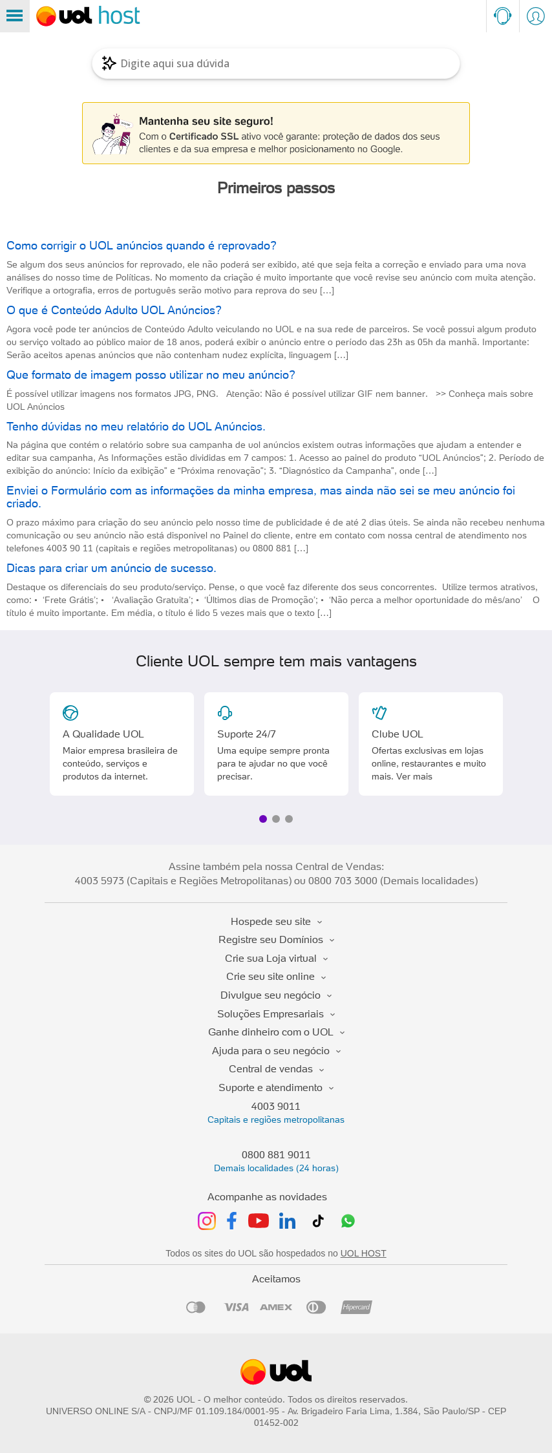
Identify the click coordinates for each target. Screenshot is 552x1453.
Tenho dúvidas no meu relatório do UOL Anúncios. (136, 426)
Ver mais (414, 776)
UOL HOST (364, 1253)
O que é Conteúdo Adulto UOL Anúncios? (114, 309)
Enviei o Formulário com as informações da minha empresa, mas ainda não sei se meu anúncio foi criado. (260, 497)
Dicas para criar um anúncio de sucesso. (111, 567)
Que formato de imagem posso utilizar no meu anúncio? (150, 374)
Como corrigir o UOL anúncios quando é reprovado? (141, 245)
